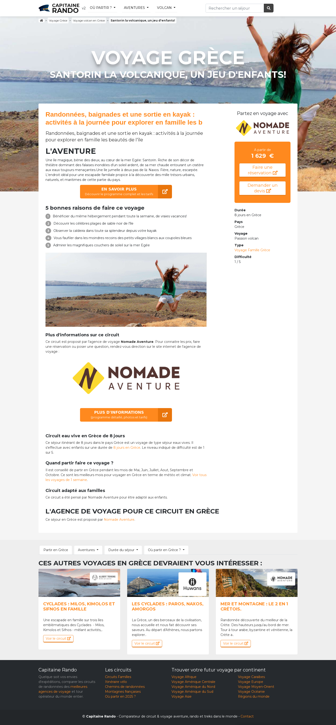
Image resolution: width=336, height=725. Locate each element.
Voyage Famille (252, 250)
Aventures (134, 8)
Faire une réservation (262, 170)
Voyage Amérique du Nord (193, 687)
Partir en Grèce (55, 550)
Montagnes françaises (123, 691)
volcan (164, 8)
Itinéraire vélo (116, 682)
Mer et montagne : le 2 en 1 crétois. (254, 606)
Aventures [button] (86, 550)
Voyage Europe (250, 682)
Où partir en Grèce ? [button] (164, 550)
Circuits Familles (118, 677)
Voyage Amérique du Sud (192, 691)
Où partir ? (101, 8)
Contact (247, 716)
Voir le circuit (58, 638)
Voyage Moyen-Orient (256, 687)
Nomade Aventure (119, 519)
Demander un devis (263, 188)
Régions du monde (254, 696)
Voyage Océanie (251, 691)
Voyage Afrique (184, 677)
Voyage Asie (182, 696)
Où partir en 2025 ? (120, 696)
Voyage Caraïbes (251, 677)
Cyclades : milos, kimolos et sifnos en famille (79, 606)
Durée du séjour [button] (121, 550)
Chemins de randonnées (125, 687)
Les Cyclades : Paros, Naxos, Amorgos (167, 606)
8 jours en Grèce (126, 447)
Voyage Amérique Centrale (193, 682)
